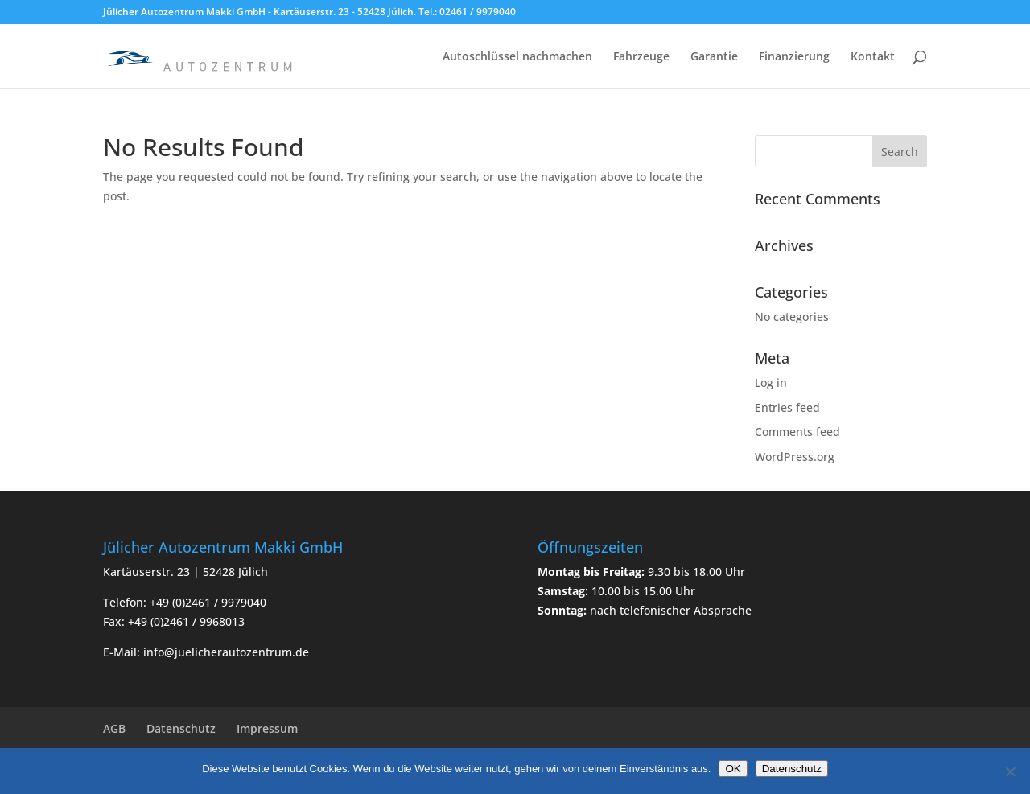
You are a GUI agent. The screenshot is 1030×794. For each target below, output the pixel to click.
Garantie (714, 57)
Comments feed (797, 431)
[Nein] (1010, 771)
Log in (771, 382)
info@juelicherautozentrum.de (226, 652)
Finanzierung (794, 57)
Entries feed (787, 407)
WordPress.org (794, 456)
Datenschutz (181, 728)
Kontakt (873, 57)
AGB (114, 728)
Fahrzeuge (641, 57)
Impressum (267, 728)
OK (732, 769)
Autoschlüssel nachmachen (517, 57)
